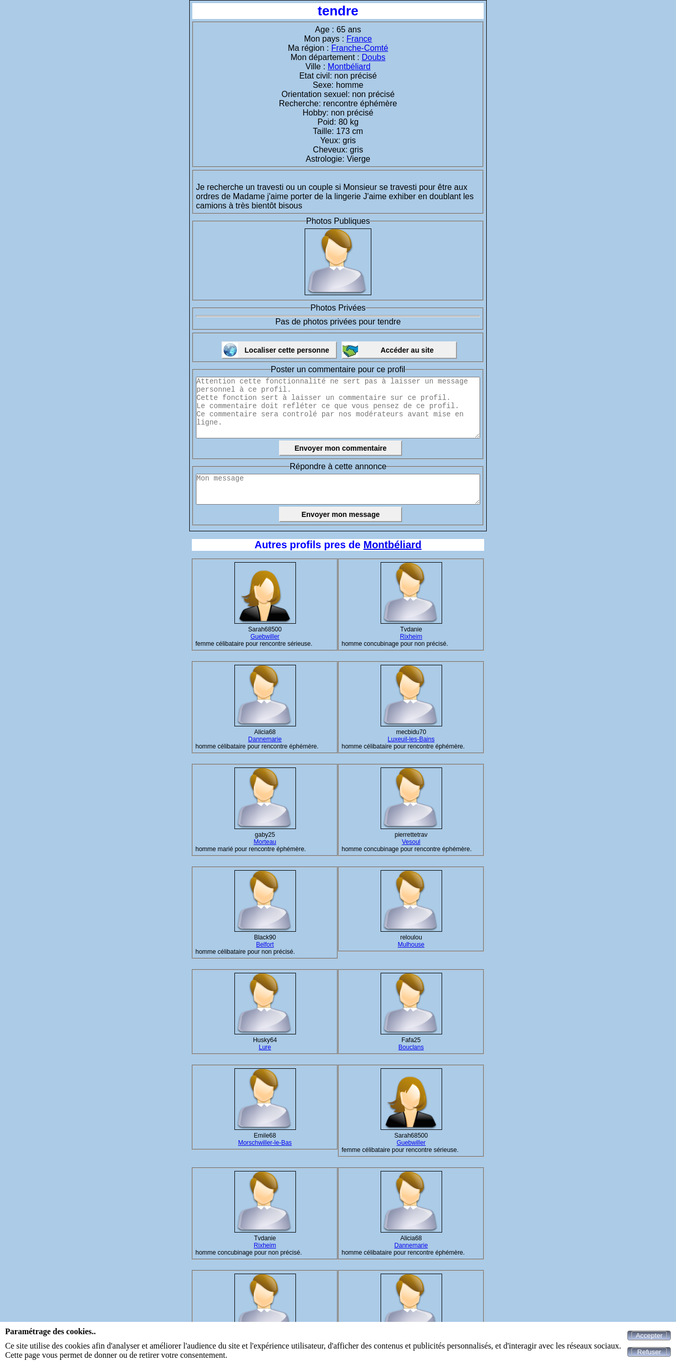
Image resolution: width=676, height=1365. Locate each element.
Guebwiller (265, 636)
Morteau (264, 841)
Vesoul (411, 841)
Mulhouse (410, 944)
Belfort (265, 944)
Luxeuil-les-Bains (411, 739)
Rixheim (411, 636)
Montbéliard (349, 66)
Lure (265, 1047)
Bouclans (411, 1047)
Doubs (373, 57)
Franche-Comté (359, 48)
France (359, 38)
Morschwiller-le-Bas (265, 1142)
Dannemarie (265, 739)
